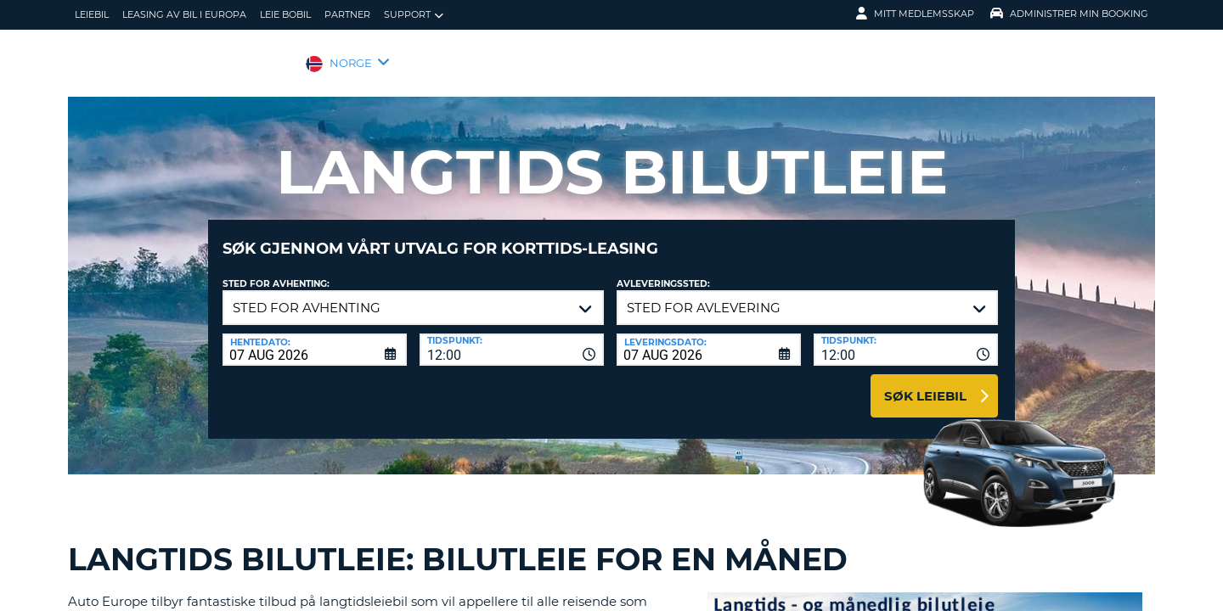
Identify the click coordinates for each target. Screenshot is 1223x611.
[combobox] (511, 336)
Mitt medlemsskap (915, 14)
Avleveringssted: (663, 271)
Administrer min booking (1069, 14)
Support (413, 15)
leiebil (92, 14)
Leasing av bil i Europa (184, 14)
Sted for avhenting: (276, 271)
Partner (347, 14)
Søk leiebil (925, 383)
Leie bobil (285, 14)
